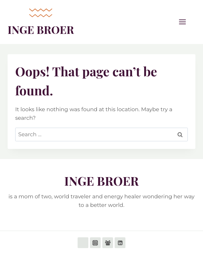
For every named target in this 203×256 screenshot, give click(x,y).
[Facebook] (83, 242)
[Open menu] (185, 22)
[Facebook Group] (107, 242)
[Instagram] (95, 242)
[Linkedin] (120, 242)
